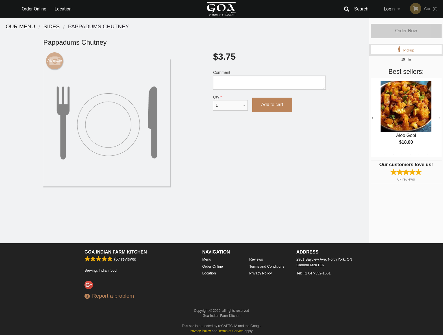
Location (63, 9)
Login (389, 9)
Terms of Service (231, 331)
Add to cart (272, 104)
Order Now (406, 30)
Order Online (34, 9)
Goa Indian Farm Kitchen (115, 252)
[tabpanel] (406, 118)
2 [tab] (393, 154)
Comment (269, 80)
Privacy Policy (260, 273)
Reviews (256, 259)
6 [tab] (427, 154)
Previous (373, 118)
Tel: (313, 273)
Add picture (54, 60)
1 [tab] (385, 154)
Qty (230, 103)
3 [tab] (402, 154)
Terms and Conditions (266, 266)
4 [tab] (410, 154)
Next (439, 118)
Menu (206, 259)
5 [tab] (419, 154)
